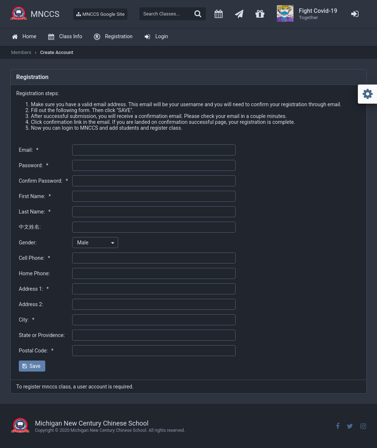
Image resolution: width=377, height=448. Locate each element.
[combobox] (95, 242)
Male (82, 242)
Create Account (56, 52)
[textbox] (173, 13)
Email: (28, 150)
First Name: (35, 196)
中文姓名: (29, 227)
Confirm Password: (43, 181)
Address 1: (34, 289)
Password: (33, 165)
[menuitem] (24, 37)
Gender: (27, 242)
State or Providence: (42, 335)
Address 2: (31, 304)
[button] (32, 366)
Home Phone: (34, 273)
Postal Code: (36, 351)
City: (26, 320)
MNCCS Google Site (100, 14)
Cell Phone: (34, 258)
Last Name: (34, 212)
